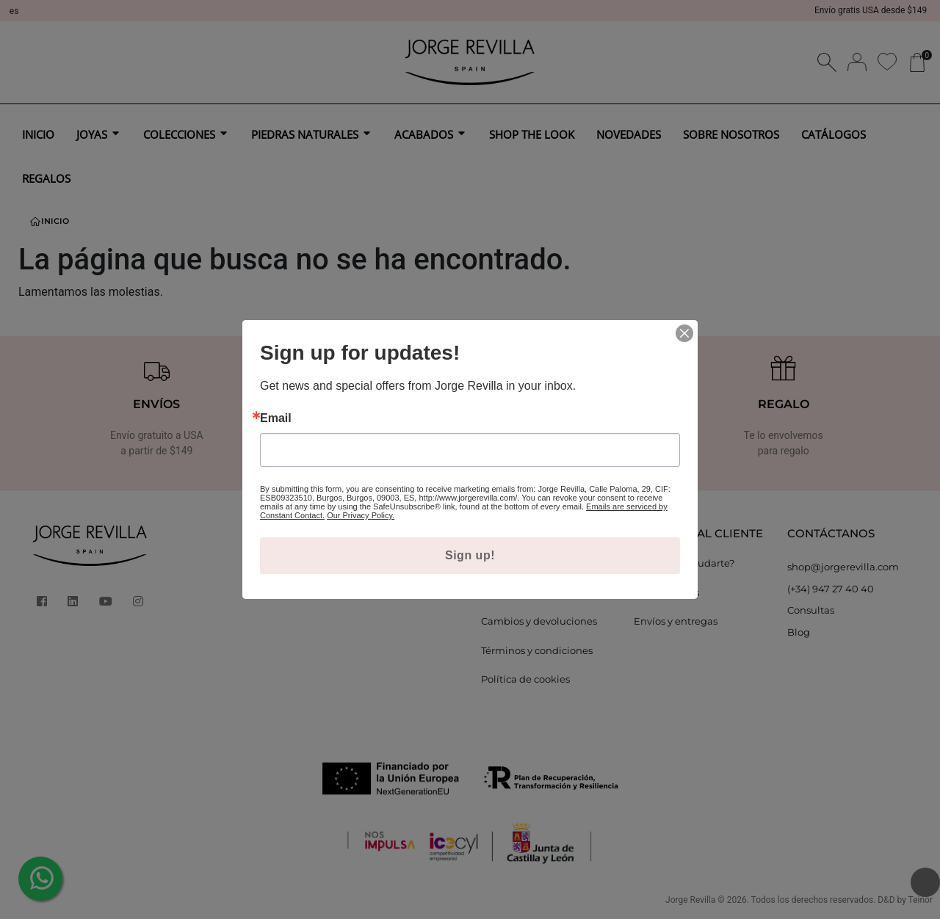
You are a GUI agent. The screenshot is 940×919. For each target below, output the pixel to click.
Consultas (810, 610)
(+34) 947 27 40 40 (830, 589)
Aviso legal (506, 563)
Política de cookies (525, 679)
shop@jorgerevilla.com (843, 567)
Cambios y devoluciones (539, 621)
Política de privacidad (533, 592)
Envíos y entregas (675, 621)
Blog (798, 632)
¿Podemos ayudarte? (684, 563)
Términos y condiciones (537, 650)
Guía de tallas (666, 592)
